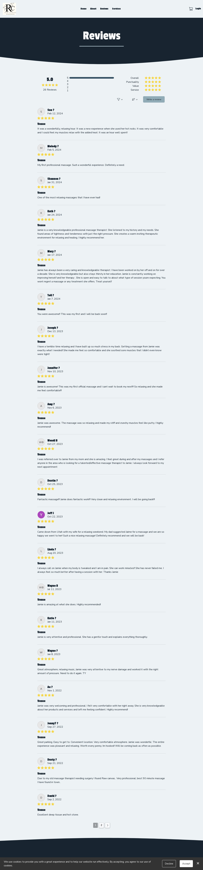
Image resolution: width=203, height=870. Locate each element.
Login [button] (198, 8)
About (93, 8)
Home (83, 8)
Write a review (153, 99)
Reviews (104, 8)
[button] (191, 8)
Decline (169, 863)
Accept (186, 863)
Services (116, 8)
